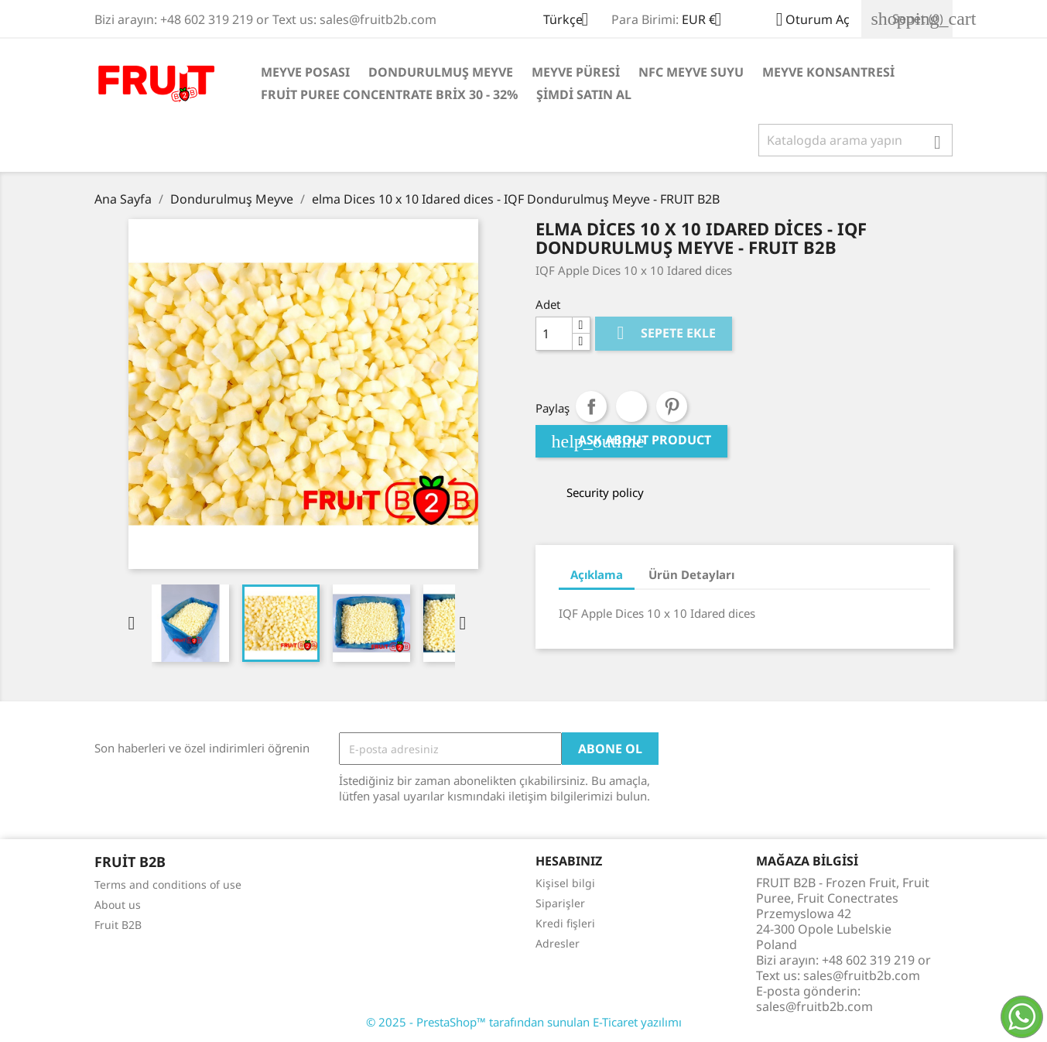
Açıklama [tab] (596, 574)
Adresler (557, 943)
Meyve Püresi (576, 72)
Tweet (631, 406)
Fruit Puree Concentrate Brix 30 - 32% (389, 94)
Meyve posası (305, 72)
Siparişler (560, 903)
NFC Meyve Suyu (691, 72)
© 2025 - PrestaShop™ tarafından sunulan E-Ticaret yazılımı (524, 1022)
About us (117, 904)
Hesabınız (568, 860)
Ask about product (631, 441)
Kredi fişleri (565, 923)
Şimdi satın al (583, 94)
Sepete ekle (663, 333)
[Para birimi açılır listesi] (707, 21)
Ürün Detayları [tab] (691, 574)
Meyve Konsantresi (828, 72)
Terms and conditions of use (167, 884)
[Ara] (855, 140)
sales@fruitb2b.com (814, 1006)
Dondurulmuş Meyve (440, 72)
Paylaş (591, 406)
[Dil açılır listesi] (571, 21)
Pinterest (671, 406)
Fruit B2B (118, 924)
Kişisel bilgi (565, 883)
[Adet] (554, 334)
